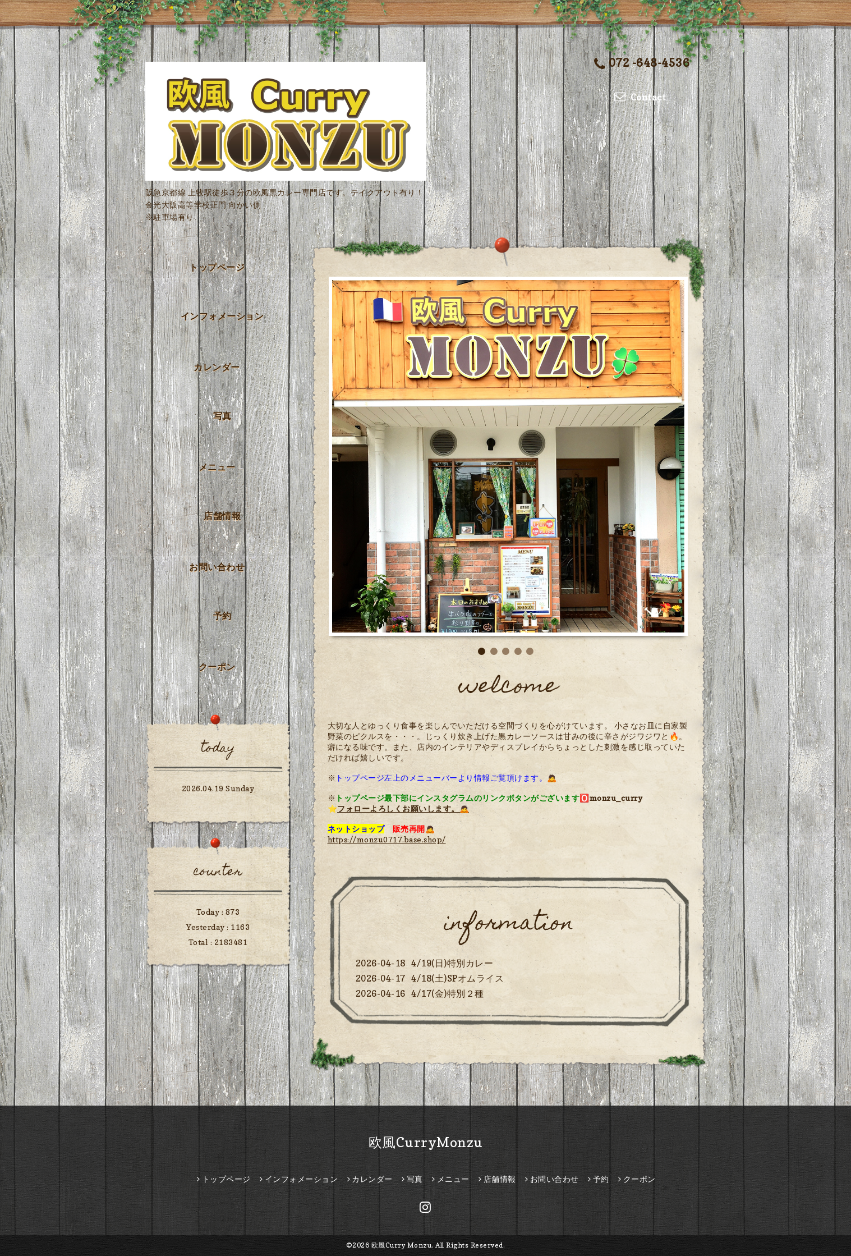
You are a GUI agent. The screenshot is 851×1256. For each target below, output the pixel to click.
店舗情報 (222, 515)
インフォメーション (222, 316)
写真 (222, 415)
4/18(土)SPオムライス (457, 978)
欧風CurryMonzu (426, 1142)
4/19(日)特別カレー (452, 963)
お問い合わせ (217, 566)
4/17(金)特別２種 (447, 993)
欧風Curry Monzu (401, 1245)
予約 (222, 615)
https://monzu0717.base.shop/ (387, 839)
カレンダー (217, 367)
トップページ (217, 267)
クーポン (217, 666)
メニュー (217, 467)
